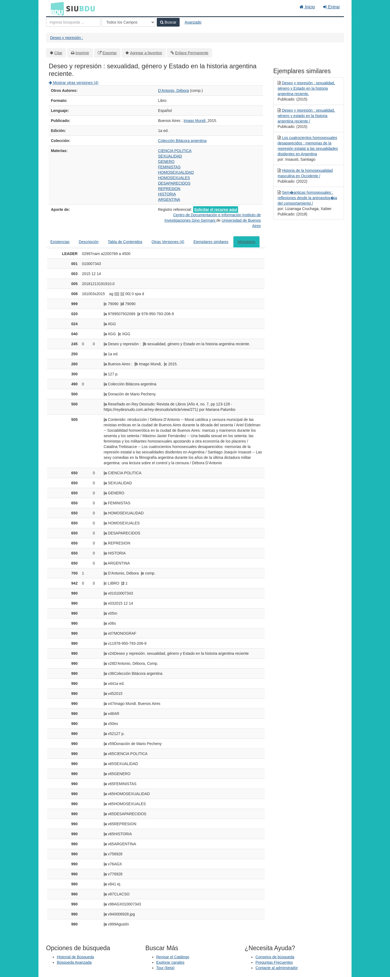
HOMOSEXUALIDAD (176, 172)
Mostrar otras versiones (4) (73, 82)
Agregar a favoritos (146, 53)
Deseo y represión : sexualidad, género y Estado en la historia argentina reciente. (306, 88)
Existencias (60, 242)
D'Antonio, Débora (173, 90)
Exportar (109, 53)
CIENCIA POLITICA (175, 151)
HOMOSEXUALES (174, 178)
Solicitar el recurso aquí (215, 209)
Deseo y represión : (66, 38)
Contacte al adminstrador (276, 968)
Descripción (89, 242)
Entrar (331, 7)
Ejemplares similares (210, 242)
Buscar (168, 22)
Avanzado (193, 22)
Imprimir (82, 53)
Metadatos (246, 242)
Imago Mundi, (196, 120)
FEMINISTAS (169, 167)
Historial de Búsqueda (75, 957)
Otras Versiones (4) (168, 242)
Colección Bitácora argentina (182, 140)
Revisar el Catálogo (172, 957)
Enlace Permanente (191, 53)
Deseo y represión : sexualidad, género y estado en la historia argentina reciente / (306, 115)
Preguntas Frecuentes (274, 962)
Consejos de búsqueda (274, 957)
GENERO (166, 161)
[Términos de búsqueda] (73, 22)
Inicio (307, 7)
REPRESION (169, 188)
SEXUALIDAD (170, 156)
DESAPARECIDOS (174, 183)
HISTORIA (167, 194)
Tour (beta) (165, 968)
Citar (58, 53)
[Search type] (128, 22)
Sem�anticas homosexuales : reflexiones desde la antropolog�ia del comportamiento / (307, 197)
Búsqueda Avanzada (74, 962)
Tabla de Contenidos (125, 242)
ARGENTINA (169, 199)
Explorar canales (170, 962)
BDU (56, 8)
